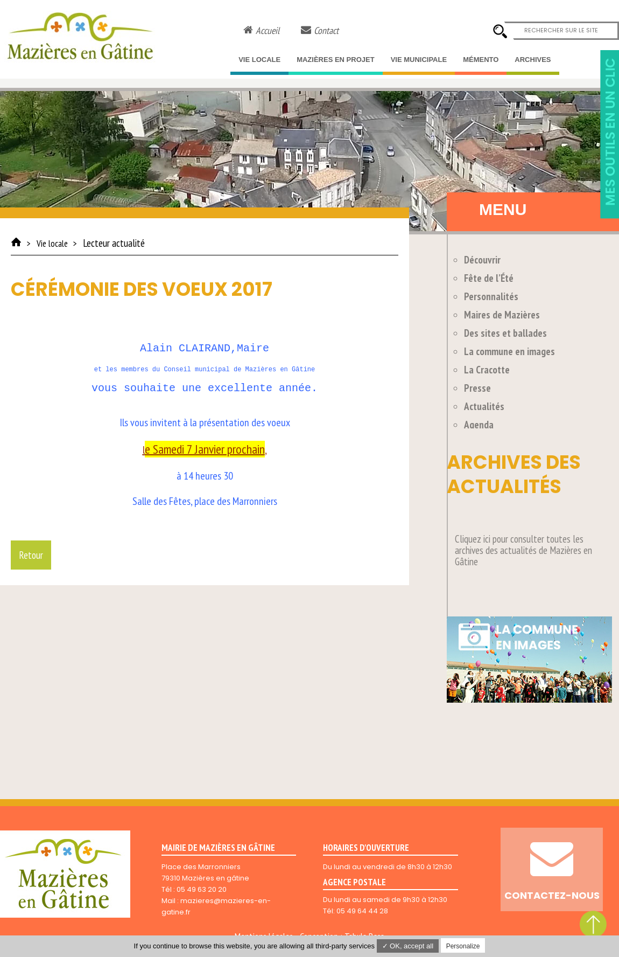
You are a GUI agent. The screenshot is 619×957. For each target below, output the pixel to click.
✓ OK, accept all (408, 946)
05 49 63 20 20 (202, 889)
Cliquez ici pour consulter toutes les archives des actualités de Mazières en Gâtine (523, 550)
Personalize (463, 946)
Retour (31, 555)
